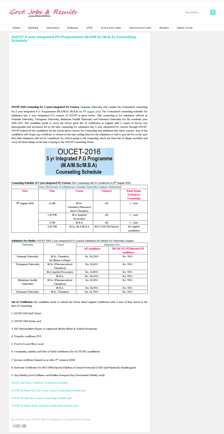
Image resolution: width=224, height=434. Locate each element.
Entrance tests (23, 419)
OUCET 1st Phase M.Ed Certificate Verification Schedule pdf (45, 405)
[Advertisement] (79, 77)
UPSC (89, 27)
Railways (72, 27)
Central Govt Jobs (140, 27)
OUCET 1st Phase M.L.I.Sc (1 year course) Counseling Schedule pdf (48, 390)
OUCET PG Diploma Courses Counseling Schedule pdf (41, 398)
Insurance (52, 27)
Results (164, 27)
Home (16, 27)
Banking (33, 27)
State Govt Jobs (111, 27)
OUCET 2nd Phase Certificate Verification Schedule (39, 382)
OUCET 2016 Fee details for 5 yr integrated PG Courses (61, 419)
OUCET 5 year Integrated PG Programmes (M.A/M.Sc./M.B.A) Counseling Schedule (73, 38)
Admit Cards (185, 27)
